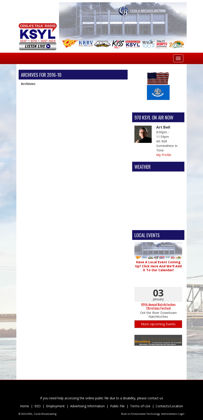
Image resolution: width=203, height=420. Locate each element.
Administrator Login (172, 413)
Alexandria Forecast (158, 223)
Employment (55, 406)
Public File (117, 406)
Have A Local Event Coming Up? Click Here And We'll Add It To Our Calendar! (158, 266)
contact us (155, 398)
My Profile (163, 155)
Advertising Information (87, 406)
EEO (38, 406)
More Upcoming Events (158, 324)
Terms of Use (140, 406)
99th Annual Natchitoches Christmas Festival (158, 306)
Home (24, 406)
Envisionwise (138, 413)
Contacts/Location (169, 406)
